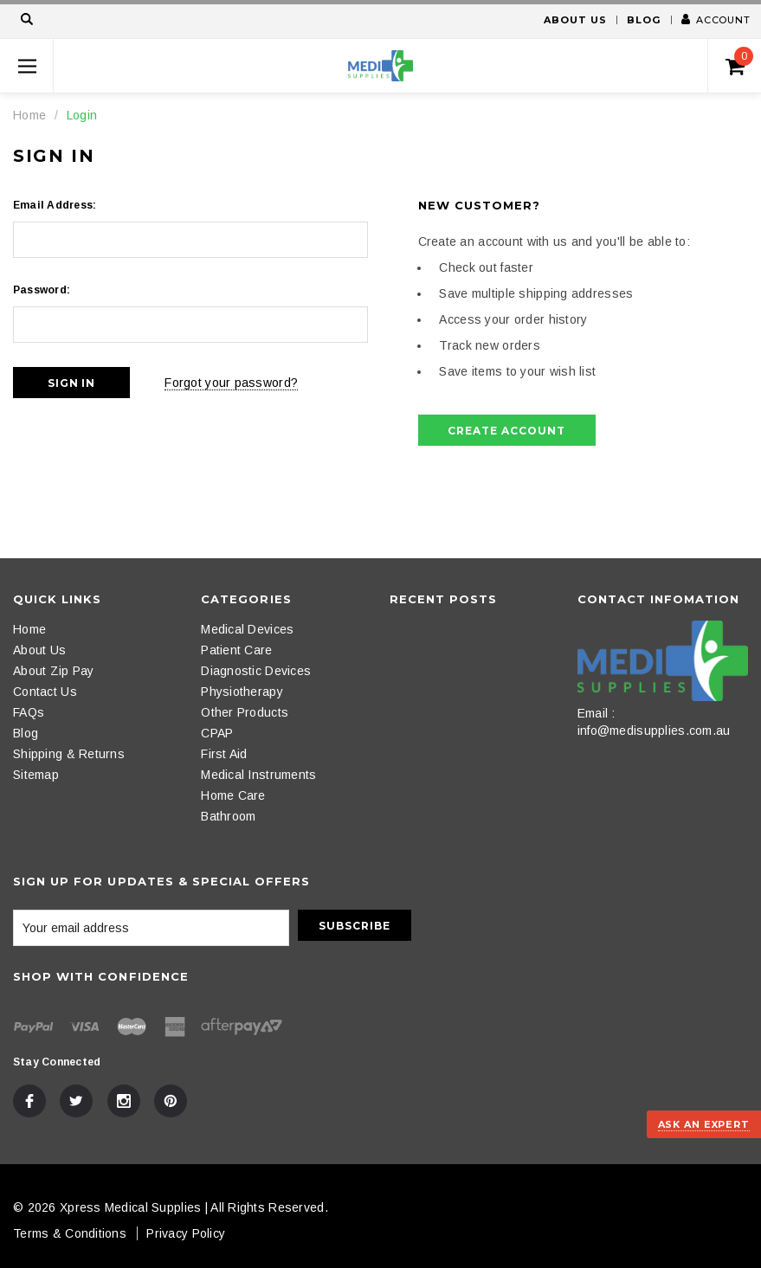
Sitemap (36, 775)
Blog (644, 20)
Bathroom (228, 816)
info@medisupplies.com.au (654, 730)
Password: (41, 290)
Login (82, 115)
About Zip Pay (53, 671)
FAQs (28, 712)
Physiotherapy (242, 691)
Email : (596, 713)
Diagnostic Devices (256, 671)
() (740, 61)
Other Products (244, 712)
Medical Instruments (258, 775)
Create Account (506, 430)
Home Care (233, 795)
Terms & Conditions (69, 1233)
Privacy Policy (185, 1233)
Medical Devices (247, 629)
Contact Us (45, 691)
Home (29, 115)
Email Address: (54, 205)
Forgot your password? (231, 382)
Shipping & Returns (69, 754)
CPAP (217, 733)
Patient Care (236, 650)
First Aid (224, 754)
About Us (575, 20)
